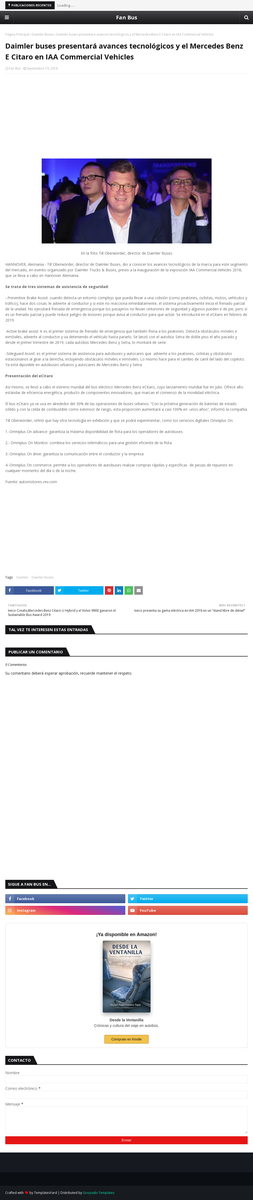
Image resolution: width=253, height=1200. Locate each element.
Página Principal (17, 34)
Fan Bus (126, 17)
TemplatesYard (45, 1192)
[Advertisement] (126, 116)
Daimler (22, 577)
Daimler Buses (43, 34)
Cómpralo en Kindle (126, 1039)
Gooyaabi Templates (98, 1192)
